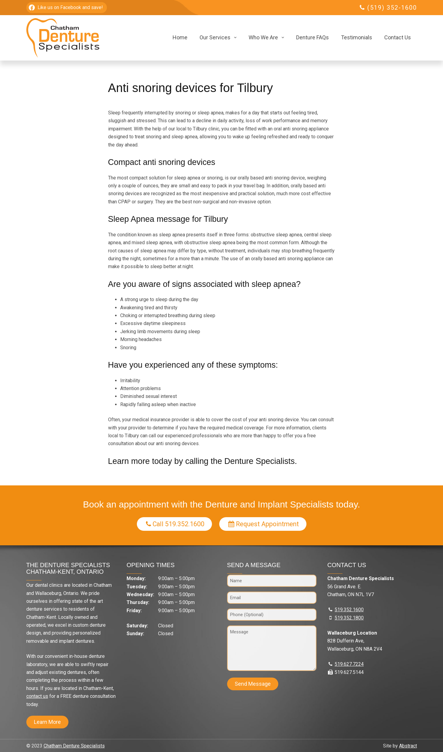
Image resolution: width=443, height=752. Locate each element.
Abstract (408, 746)
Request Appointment (263, 524)
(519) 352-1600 (392, 7)
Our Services (219, 37)
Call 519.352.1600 (175, 524)
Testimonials (356, 37)
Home (180, 37)
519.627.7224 (349, 664)
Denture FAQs (312, 37)
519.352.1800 (349, 618)
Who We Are (267, 37)
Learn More (47, 722)
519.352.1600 (349, 609)
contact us (37, 696)
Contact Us (397, 37)
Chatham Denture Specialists (74, 746)
